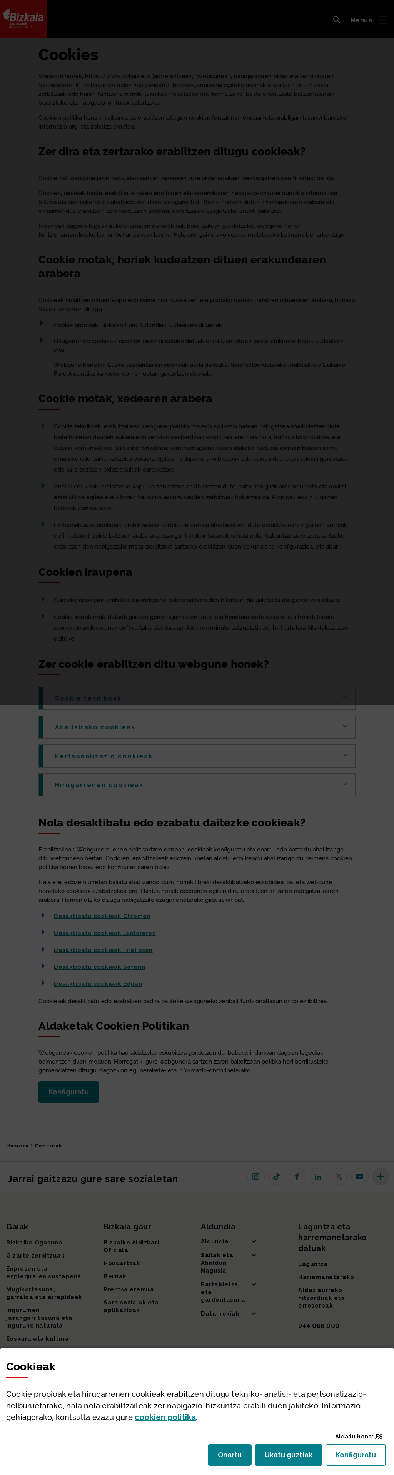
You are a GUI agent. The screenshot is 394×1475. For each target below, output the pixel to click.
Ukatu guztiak (291, 1457)
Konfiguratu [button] (361, 1457)
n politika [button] (165, 1417)
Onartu (235, 1457)
